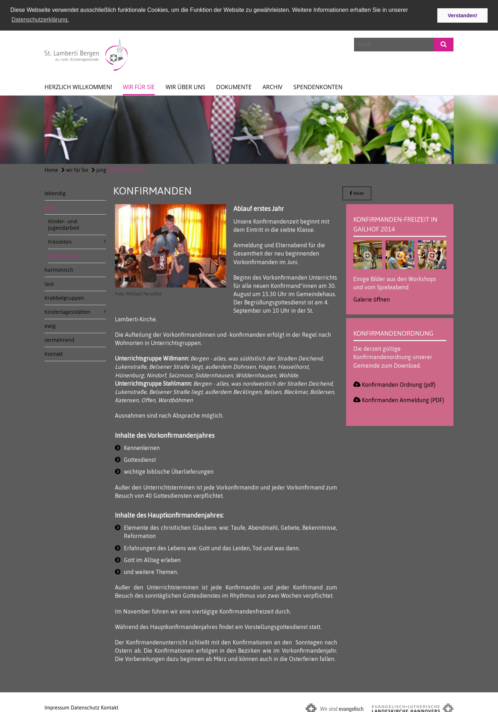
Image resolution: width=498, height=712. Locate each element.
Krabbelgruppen (64, 296)
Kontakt (54, 352)
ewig (50, 324)
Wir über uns (185, 85)
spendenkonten (318, 85)
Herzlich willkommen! (78, 85)
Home (51, 168)
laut (49, 282)
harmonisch (59, 268)
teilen (357, 191)
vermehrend (59, 338)
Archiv (272, 85)
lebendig (55, 191)
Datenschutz (85, 706)
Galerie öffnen (371, 297)
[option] (249, 128)
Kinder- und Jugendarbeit (63, 223)
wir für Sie (139, 85)
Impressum (57, 706)
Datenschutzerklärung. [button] (40, 20)
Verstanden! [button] (462, 15)
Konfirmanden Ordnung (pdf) (399, 383)
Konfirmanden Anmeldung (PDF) (403, 398)
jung (99, 168)
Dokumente (234, 85)
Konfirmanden (128, 168)
